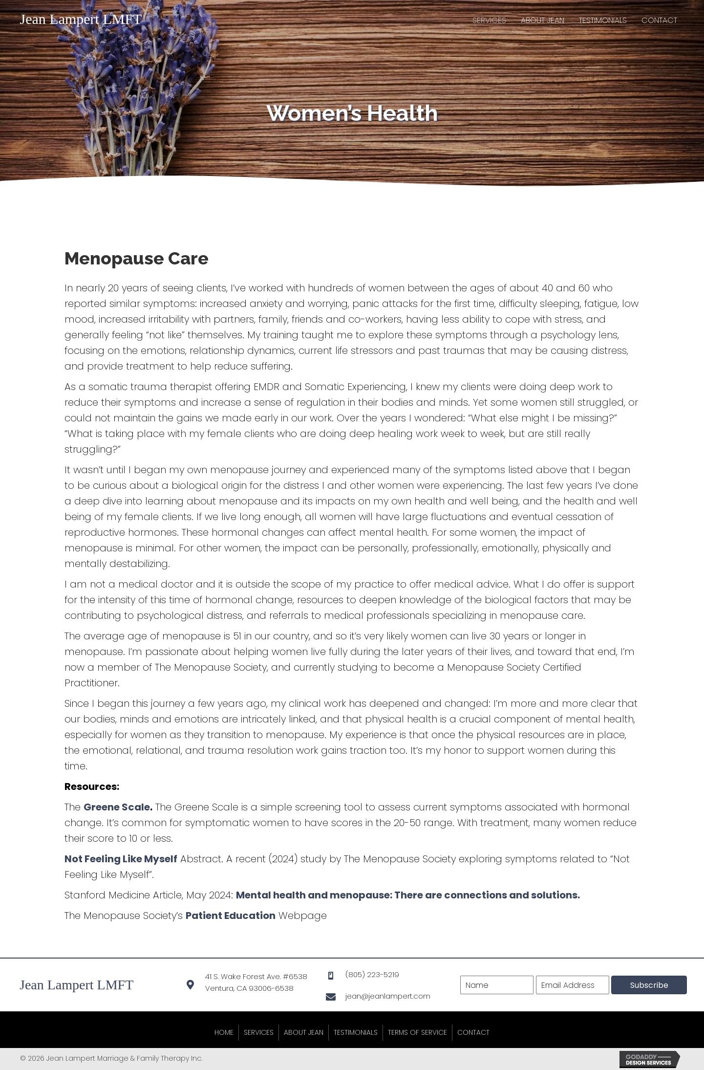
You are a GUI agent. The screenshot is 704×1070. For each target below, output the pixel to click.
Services (259, 1032)
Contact (473, 1032)
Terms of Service (417, 1032)
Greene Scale (117, 807)
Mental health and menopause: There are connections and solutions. (408, 895)
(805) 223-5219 (372, 974)
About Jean (303, 1032)
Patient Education (231, 915)
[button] (649, 985)
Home (224, 1032)
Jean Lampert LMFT (81, 19)
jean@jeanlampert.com (387, 996)
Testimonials (356, 1032)
